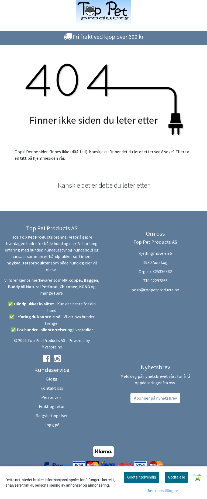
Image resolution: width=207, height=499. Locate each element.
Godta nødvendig (141, 477)
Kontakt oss (51, 388)
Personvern (52, 397)
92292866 (159, 280)
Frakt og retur (52, 406)
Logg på (51, 424)
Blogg (51, 379)
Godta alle (176, 477)
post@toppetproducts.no (155, 289)
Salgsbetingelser (52, 415)
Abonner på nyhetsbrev (155, 398)
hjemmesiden (45, 158)
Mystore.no (52, 347)
